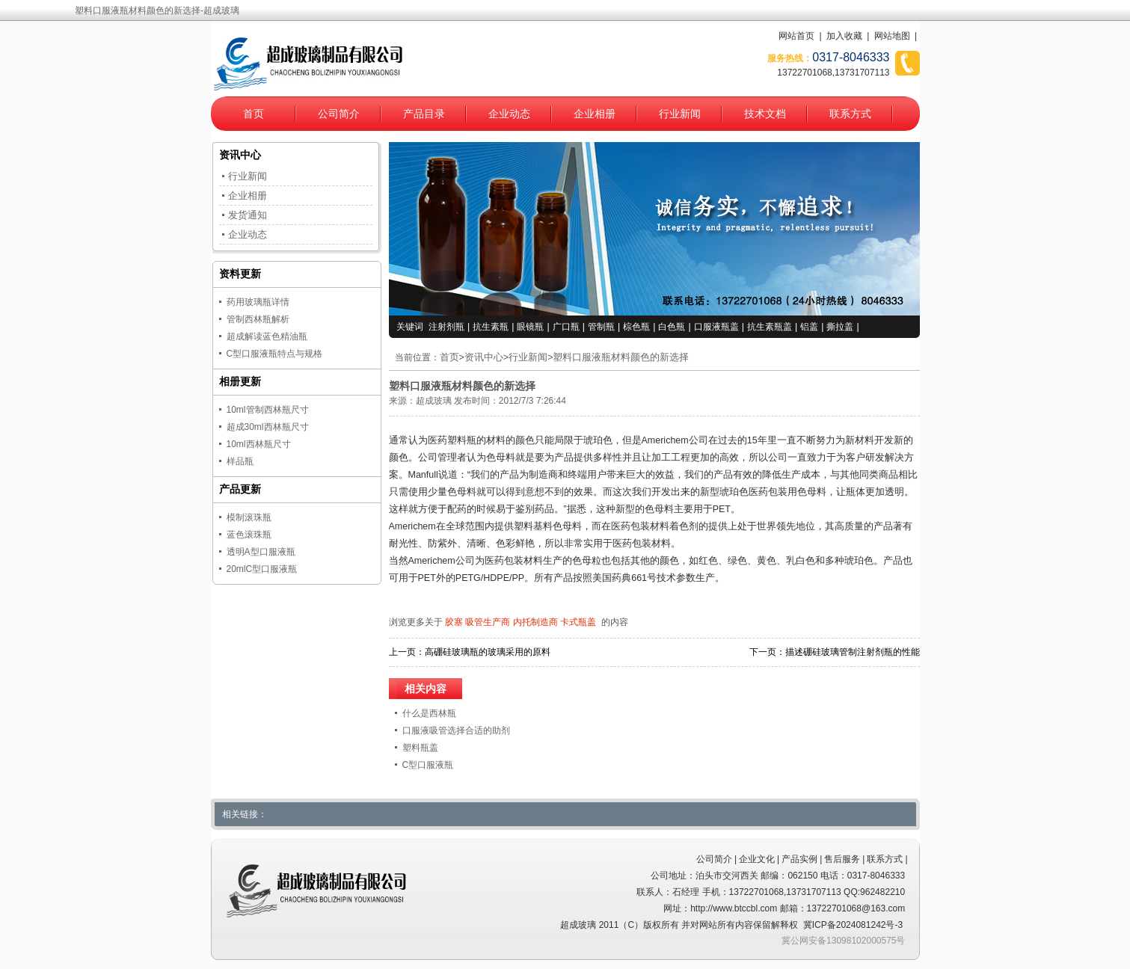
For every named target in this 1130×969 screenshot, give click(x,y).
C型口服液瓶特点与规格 (275, 353)
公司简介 (339, 114)
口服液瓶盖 (716, 327)
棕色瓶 (636, 327)
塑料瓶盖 (420, 747)
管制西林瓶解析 (258, 319)
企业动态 (509, 114)
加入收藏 (844, 36)
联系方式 (850, 114)
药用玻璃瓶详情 (258, 302)
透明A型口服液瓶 (261, 552)
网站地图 (892, 36)
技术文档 (765, 114)
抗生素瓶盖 (769, 327)
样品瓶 (240, 461)
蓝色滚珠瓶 (249, 534)
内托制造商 (535, 622)
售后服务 (842, 859)
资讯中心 (483, 357)
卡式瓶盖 (578, 622)
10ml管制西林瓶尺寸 (268, 409)
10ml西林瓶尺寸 (259, 444)
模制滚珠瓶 (249, 517)
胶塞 (454, 622)
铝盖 (809, 327)
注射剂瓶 (446, 327)
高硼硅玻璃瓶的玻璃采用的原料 (487, 652)
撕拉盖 (839, 327)
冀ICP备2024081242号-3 (853, 925)
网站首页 (796, 36)
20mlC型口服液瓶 (262, 569)
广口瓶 (566, 327)
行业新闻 (680, 114)
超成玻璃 (434, 401)
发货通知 (247, 215)
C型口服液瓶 (428, 765)
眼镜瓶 (530, 327)
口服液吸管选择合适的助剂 (456, 730)
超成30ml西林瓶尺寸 (268, 427)
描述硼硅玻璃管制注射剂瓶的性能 (852, 652)
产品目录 (424, 114)
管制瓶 (601, 327)
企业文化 (757, 859)
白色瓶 (671, 327)
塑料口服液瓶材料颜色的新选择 (621, 357)
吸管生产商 (487, 622)
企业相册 (594, 114)
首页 (253, 114)
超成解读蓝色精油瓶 (267, 336)
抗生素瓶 (491, 327)
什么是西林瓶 (429, 713)
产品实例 (799, 859)
